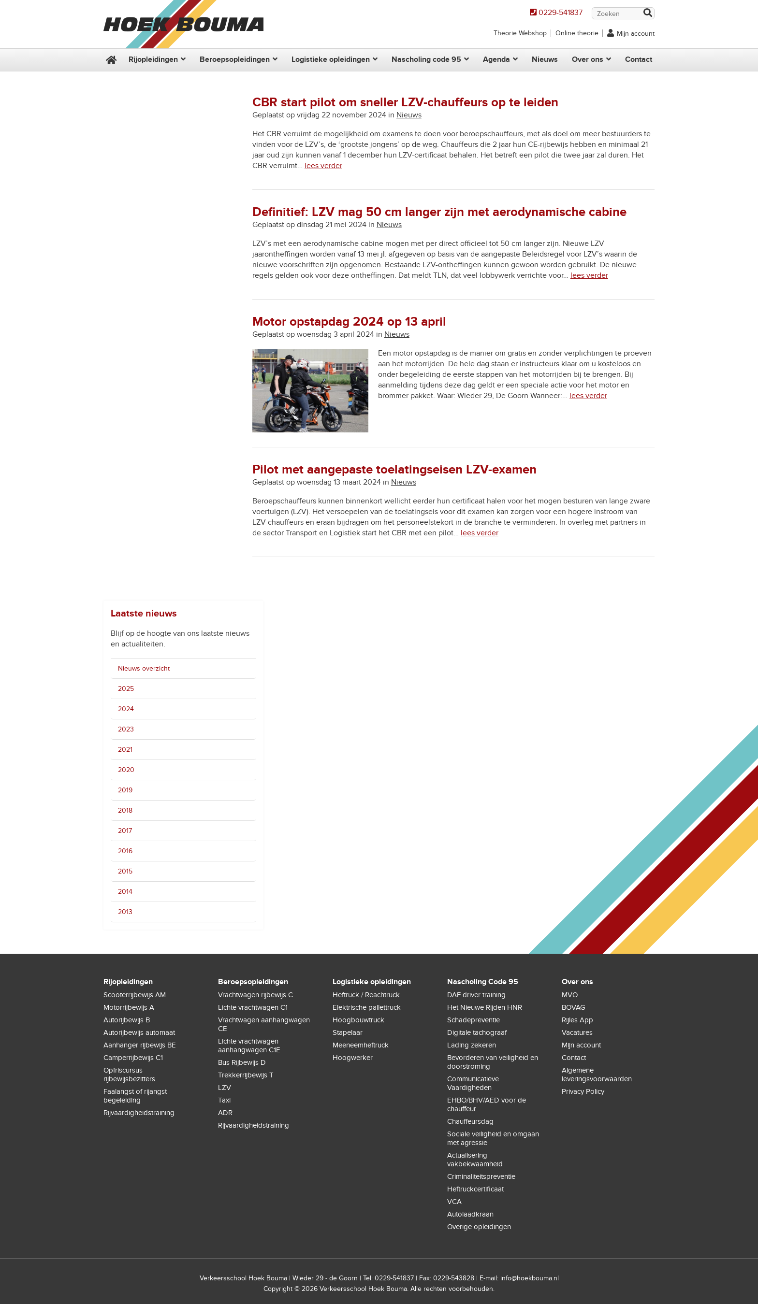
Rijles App (577, 1020)
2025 (126, 689)
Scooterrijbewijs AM (134, 994)
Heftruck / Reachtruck (366, 994)
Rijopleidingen (153, 59)
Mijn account (636, 33)
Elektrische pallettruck (367, 1007)
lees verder (323, 166)
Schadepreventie (473, 1020)
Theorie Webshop (520, 33)
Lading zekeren (471, 1045)
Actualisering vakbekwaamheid (475, 1159)
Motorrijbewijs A (128, 1007)
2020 (126, 770)
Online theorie (576, 33)
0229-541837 (561, 12)
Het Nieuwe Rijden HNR (484, 1007)
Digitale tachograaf (477, 1032)
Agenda (496, 59)
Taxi (224, 1100)
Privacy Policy (583, 1091)
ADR (225, 1112)
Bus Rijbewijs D (242, 1062)
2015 (125, 871)
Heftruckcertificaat (475, 1189)
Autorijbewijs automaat (139, 1032)
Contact (638, 59)
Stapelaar (348, 1032)
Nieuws (545, 59)
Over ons (587, 59)
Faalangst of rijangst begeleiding (135, 1095)
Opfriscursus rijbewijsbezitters (129, 1074)
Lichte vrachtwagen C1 (253, 1007)
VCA (454, 1201)
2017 (125, 831)
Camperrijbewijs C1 (133, 1057)
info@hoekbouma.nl (529, 1278)
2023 (126, 729)
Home (110, 60)
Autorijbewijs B (126, 1020)
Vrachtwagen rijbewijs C (255, 994)
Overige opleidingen (479, 1226)
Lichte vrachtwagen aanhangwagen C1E (249, 1045)
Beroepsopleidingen (235, 59)
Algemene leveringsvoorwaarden (597, 1074)
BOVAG (573, 1007)
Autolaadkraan (470, 1214)
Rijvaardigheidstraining (139, 1112)
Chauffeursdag (470, 1121)
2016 (125, 851)
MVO (570, 994)
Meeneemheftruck (361, 1045)
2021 (125, 749)
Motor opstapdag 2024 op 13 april (349, 322)
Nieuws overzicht (144, 668)
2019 (125, 790)
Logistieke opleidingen (331, 59)
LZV (224, 1087)
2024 (126, 709)
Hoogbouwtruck (358, 1020)
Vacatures (577, 1032)
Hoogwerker (353, 1057)
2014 (125, 892)
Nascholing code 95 (426, 59)
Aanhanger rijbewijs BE (139, 1045)
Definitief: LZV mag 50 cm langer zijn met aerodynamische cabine (439, 212)
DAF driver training (476, 994)
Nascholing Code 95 (482, 982)
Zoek (647, 14)
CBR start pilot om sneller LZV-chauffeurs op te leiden (405, 102)
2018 (125, 810)
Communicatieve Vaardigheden (473, 1083)
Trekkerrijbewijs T (246, 1075)
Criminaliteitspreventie (481, 1176)
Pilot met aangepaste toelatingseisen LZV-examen (394, 469)
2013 (125, 912)
